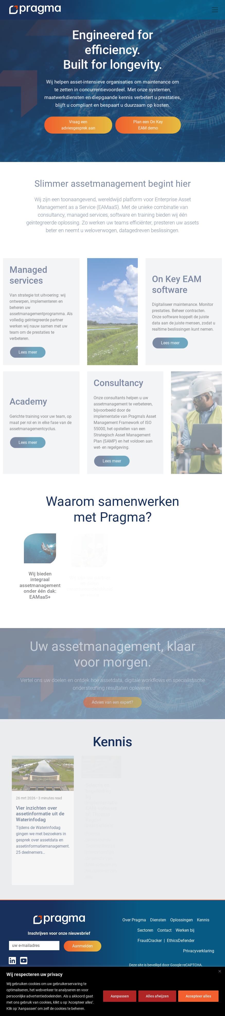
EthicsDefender (180, 940)
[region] (112, 991)
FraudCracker (150, 940)
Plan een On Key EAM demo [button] (148, 124)
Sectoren (145, 930)
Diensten (158, 919)
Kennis (203, 919)
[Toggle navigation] (215, 10)
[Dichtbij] (220, 971)
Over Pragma (134, 919)
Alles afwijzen (157, 996)
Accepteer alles (198, 996)
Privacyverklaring (198, 950)
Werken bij (185, 930)
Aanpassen (120, 996)
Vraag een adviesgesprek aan (78, 124)
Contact (164, 930)
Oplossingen (181, 919)
